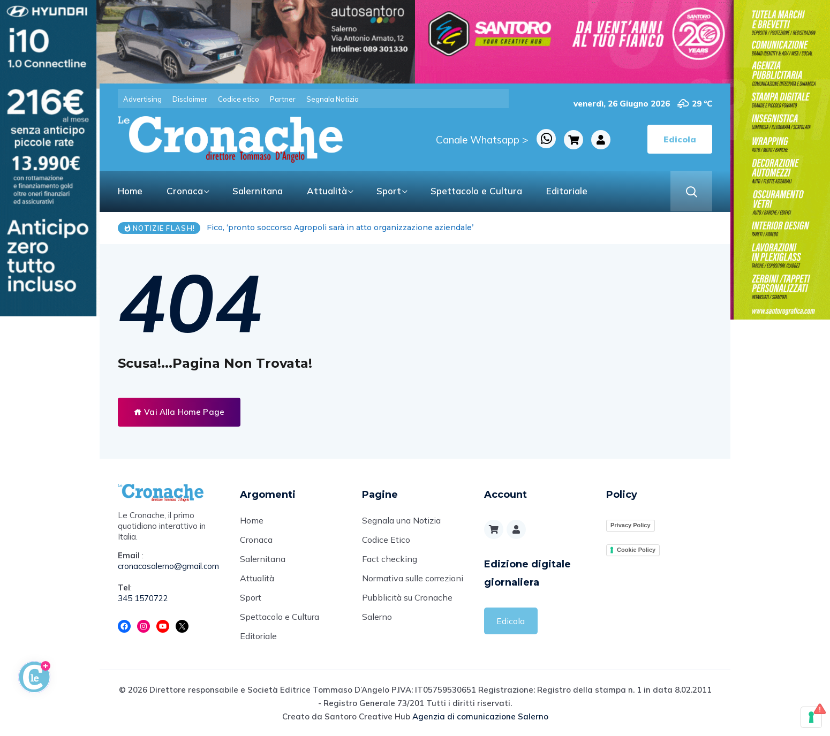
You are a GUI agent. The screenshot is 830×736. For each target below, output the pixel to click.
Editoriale (566, 190)
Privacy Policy (630, 525)
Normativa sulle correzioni (412, 578)
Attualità (327, 190)
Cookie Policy (636, 550)
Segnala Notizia (332, 99)
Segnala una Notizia (401, 520)
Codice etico (238, 99)
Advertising (142, 99)
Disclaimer (189, 99)
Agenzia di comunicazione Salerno (480, 716)
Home (130, 190)
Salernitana (257, 190)
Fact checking (389, 558)
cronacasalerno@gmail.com (168, 566)
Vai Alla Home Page (179, 412)
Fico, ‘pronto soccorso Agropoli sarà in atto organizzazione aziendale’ (340, 227)
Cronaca (185, 190)
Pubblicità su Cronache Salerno (407, 607)
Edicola (510, 621)
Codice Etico (386, 539)
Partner (283, 99)
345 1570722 (143, 598)
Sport (388, 190)
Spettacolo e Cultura (476, 190)
